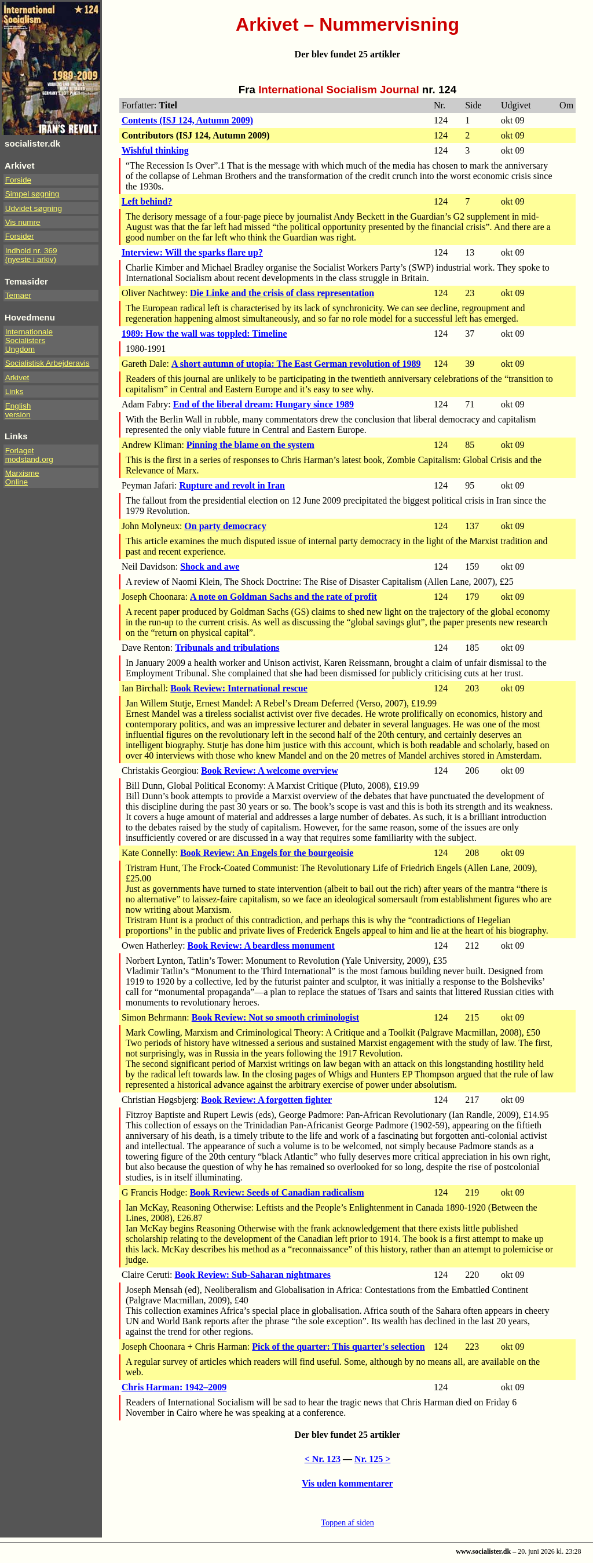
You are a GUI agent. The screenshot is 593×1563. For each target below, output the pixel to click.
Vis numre (23, 222)
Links (14, 391)
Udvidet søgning (33, 208)
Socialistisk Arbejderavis (47, 363)
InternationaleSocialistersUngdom (29, 340)
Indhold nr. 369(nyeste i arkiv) (31, 255)
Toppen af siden (347, 1522)
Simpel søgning (32, 194)
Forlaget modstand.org (29, 455)
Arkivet (17, 377)
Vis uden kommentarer (347, 1483)
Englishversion (18, 410)
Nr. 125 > (372, 1459)
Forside (18, 180)
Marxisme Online (22, 477)
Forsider (19, 236)
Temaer (18, 295)
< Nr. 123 (323, 1459)
